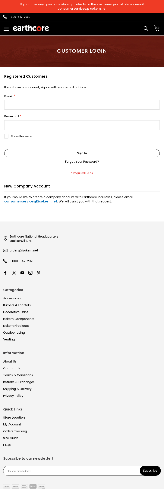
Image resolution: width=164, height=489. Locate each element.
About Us (9, 361)
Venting (9, 339)
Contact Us (11, 368)
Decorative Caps (15, 312)
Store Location (14, 417)
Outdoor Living (14, 332)
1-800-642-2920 (22, 261)
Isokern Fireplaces (16, 326)
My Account (12, 424)
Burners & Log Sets (17, 305)
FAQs (7, 445)
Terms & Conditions (18, 375)
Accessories (12, 298)
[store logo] (31, 28)
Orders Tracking (15, 431)
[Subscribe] (150, 471)
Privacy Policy (13, 396)
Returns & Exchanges (19, 382)
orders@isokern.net (24, 250)
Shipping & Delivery (17, 389)
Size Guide (11, 438)
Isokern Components (18, 319)
